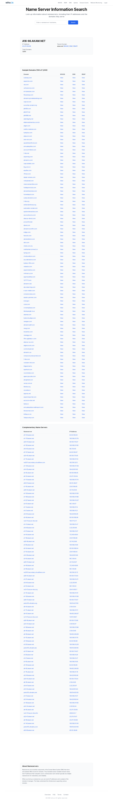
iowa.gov (26, 301)
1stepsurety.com (29, 417)
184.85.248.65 (74, 668)
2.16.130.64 (72, 706)
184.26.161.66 (73, 555)
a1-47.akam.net (28, 524)
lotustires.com (28, 332)
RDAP (65, 2)
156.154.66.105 (73, 648)
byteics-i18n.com (29, 263)
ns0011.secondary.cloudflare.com (34, 462)
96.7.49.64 (72, 558)
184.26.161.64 (73, 689)
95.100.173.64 (73, 576)
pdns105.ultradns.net (30, 692)
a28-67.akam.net (29, 600)
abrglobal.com (28, 380)
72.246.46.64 (73, 534)
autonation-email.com (30, 208)
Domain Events (84, 2)
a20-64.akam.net (29, 679)
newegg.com (28, 335)
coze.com (27, 304)
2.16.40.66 (72, 631)
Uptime (76, 2)
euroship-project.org (30, 105)
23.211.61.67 (73, 716)
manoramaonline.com (31, 184)
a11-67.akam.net (29, 452)
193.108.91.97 (73, 531)
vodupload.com (28, 181)
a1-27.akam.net (28, 658)
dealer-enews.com (29, 177)
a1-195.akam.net (29, 445)
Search (73, 22)
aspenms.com (28, 81)
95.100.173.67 (73, 600)
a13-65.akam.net (29, 582)
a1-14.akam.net (28, 507)
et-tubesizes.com (29, 91)
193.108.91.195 (73, 445)
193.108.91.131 (73, 593)
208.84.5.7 (72, 713)
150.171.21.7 (73, 521)
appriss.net (27, 393)
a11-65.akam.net (29, 665)
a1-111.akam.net (28, 610)
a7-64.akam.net (29, 552)
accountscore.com (30, 215)
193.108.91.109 (74, 493)
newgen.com (28, 321)
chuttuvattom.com (29, 256)
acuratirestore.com (30, 259)
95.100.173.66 (73, 620)
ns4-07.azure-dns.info (31, 713)
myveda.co (27, 390)
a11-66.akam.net (29, 641)
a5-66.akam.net (28, 517)
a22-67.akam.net (29, 716)
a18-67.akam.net (29, 483)
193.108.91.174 (74, 479)
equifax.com (27, 170)
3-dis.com (27, 359)
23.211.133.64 (73, 476)
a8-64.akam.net (29, 606)
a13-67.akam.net (29, 685)
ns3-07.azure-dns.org (30, 589)
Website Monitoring (96, 2)
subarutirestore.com (30, 198)
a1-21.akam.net (28, 510)
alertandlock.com (29, 239)
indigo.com (27, 232)
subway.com (28, 78)
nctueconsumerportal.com (32, 356)
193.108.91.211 (73, 579)
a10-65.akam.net (29, 449)
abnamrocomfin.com (30, 229)
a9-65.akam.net (29, 668)
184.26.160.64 (73, 699)
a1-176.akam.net (29, 438)
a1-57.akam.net (28, 696)
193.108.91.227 (74, 500)
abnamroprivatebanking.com (33, 98)
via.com (26, 84)
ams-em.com (28, 139)
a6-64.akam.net (29, 476)
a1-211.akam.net (28, 579)
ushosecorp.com (29, 88)
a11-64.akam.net (29, 435)
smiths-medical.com (30, 129)
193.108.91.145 (74, 723)
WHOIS (60, 2)
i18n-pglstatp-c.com (30, 338)
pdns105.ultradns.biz (30, 648)
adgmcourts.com (29, 345)
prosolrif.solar (28, 222)
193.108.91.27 (73, 658)
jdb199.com (27, 108)
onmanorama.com (29, 294)
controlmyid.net (29, 349)
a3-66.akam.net (28, 569)
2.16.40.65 (72, 682)
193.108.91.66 (73, 545)
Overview (48, 794)
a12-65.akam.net (29, 514)
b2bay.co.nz (27, 414)
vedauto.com (28, 266)
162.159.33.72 (73, 572)
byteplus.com (28, 132)
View (61, 78)
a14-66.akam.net (29, 555)
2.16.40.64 (72, 606)
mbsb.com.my (28, 246)
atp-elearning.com (29, 287)
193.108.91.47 (73, 524)
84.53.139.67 (73, 452)
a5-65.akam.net (28, 473)
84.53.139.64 (73, 435)
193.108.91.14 (73, 507)
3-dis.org (26, 201)
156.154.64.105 (74, 727)
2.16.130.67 (72, 624)
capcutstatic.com (29, 163)
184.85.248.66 (74, 634)
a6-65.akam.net (29, 709)
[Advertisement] (56, 31)
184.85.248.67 (74, 613)
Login (105, 2)
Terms (59, 794)
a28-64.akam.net (29, 576)
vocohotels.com (29, 373)
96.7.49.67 (72, 503)
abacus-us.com (28, 342)
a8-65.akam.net (29, 682)
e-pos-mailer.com (29, 290)
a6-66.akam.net (29, 720)
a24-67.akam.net (29, 624)
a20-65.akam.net (29, 455)
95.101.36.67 (73, 483)
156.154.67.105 (73, 603)
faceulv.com (27, 235)
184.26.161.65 (73, 469)
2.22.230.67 (73, 685)
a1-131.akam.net (29, 593)
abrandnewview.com (30, 191)
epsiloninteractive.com (31, 211)
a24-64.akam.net (29, 706)
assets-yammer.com (30, 297)
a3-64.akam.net (29, 558)
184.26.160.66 (73, 675)
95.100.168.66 (73, 517)
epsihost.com (28, 369)
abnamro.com (28, 160)
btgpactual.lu (28, 366)
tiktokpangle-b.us (29, 311)
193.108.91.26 (73, 655)
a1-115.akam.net (29, 637)
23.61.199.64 (73, 552)
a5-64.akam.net (29, 548)
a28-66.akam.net (29, 620)
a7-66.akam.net (29, 538)
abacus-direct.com (30, 218)
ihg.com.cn (27, 167)
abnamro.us (27, 352)
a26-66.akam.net (29, 541)
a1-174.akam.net (29, 479)
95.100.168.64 (73, 548)
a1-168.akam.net (29, 497)
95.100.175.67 (73, 442)
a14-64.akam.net (29, 689)
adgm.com (27, 126)
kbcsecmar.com (29, 411)
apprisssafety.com (29, 277)
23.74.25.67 (73, 562)
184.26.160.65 (73, 514)
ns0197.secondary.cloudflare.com (34, 572)
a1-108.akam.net (29, 596)
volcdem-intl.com (29, 362)
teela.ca (26, 404)
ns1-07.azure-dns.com (31, 617)
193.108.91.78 (73, 672)
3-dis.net (26, 153)
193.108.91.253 (74, 644)
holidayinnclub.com (30, 187)
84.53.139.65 (73, 665)
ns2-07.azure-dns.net (30, 521)
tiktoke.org (27, 387)
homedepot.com (29, 194)
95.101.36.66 (73, 730)
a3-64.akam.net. (29, 586)
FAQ (54, 794)
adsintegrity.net (28, 119)
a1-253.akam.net (29, 644)
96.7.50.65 (72, 449)
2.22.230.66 (73, 528)
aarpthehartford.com (30, 143)
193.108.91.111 (73, 610)
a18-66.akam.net (29, 730)
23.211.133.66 (73, 720)
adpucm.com (28, 136)
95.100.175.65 (73, 455)
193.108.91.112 (73, 459)
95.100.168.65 (73, 473)
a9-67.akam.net (28, 613)
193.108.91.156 (73, 703)
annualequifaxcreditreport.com (33, 407)
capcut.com (27, 102)
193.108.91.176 (74, 438)
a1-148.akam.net (29, 466)
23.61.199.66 (73, 538)
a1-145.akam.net (29, 723)
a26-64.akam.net (29, 490)
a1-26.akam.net (28, 655)
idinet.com (27, 225)
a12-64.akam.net (29, 699)
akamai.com (27, 314)
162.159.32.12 (73, 462)
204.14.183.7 (73, 589)
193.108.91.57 (73, 696)
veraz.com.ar (28, 383)
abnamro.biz (28, 284)
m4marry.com (28, 273)
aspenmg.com (28, 157)
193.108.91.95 (73, 661)
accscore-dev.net (29, 400)
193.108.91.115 (73, 637)
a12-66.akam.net (29, 675)
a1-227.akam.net (29, 500)
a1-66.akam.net (28, 545)
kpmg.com (27, 253)
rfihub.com (27, 174)
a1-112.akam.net (29, 459)
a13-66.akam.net (29, 528)
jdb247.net (27, 112)
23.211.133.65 (73, 709)
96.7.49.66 (72, 569)
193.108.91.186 (74, 627)
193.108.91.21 (73, 510)
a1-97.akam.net (28, 531)
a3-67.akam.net (28, 503)
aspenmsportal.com (30, 397)
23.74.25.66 (73, 541)
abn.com (26, 242)
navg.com (27, 328)
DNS (70, 2)
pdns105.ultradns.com (31, 727)
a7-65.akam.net (29, 486)
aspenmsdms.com (29, 270)
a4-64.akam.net (29, 534)
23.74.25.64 (73, 490)
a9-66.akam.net (29, 634)
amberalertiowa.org (30, 205)
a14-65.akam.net (29, 469)
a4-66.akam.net (29, 565)
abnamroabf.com (29, 325)
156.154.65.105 (73, 692)
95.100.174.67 (73, 651)
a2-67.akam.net (28, 651)
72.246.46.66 (73, 565)
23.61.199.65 (73, 486)
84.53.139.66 (73, 641)
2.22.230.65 (73, 582)
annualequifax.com (30, 146)
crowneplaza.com (29, 308)
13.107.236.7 (73, 617)
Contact (65, 794)
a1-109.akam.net (29, 493)
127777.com (27, 280)
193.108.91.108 (74, 596)
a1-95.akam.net (28, 661)
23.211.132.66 (26, 46)
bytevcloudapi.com (30, 318)
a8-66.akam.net (29, 631)
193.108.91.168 (74, 497)
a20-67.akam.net (29, 442)
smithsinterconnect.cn (31, 249)
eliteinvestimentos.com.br (32, 122)
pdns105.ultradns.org (30, 603)
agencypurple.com (30, 376)
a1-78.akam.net (28, 672)
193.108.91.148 (74, 466)
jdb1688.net (27, 115)
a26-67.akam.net (29, 562)
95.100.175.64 (73, 679)
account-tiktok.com (30, 150)
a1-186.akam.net (29, 627)
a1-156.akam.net (29, 703)
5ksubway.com (28, 95)
